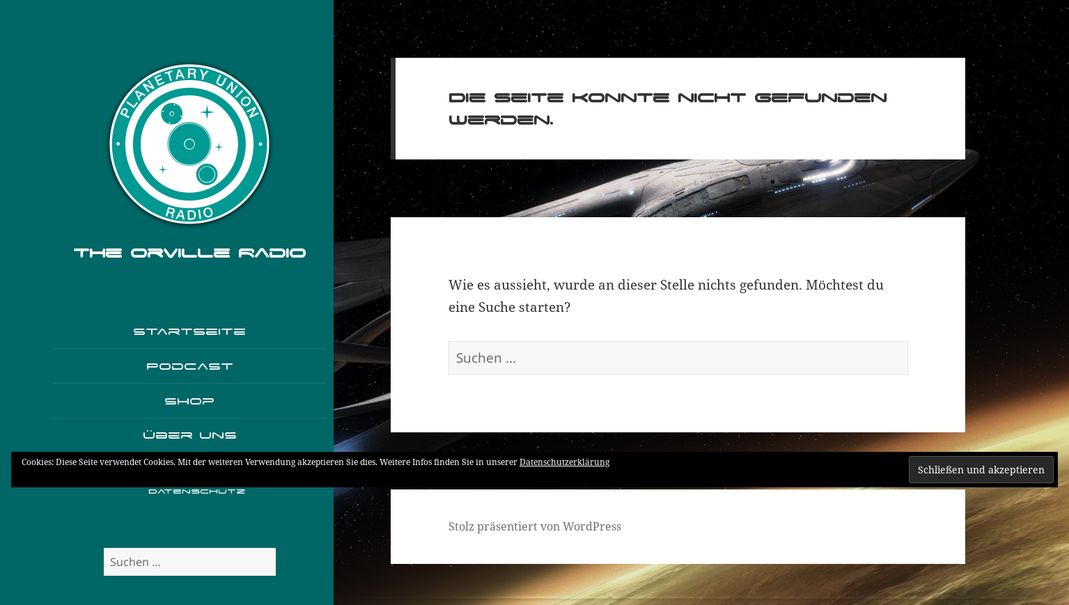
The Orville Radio (189, 253)
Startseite (189, 331)
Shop (189, 400)
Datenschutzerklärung (564, 462)
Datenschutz (196, 491)
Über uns (190, 434)
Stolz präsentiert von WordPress (534, 526)
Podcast (189, 365)
